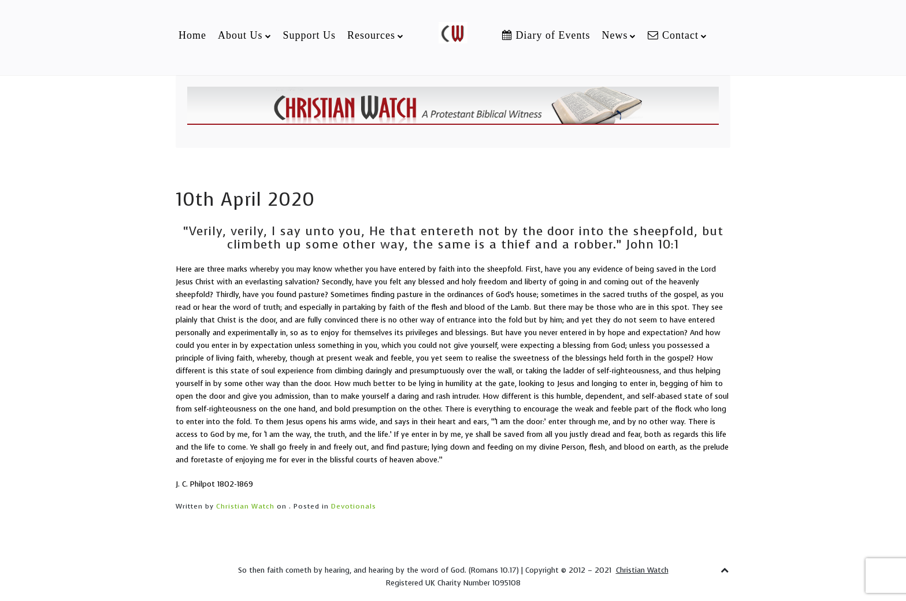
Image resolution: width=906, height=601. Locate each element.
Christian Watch (245, 506)
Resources (371, 35)
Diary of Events (546, 35)
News (614, 35)
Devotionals (353, 506)
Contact (673, 35)
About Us (240, 35)
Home (192, 35)
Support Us (309, 35)
